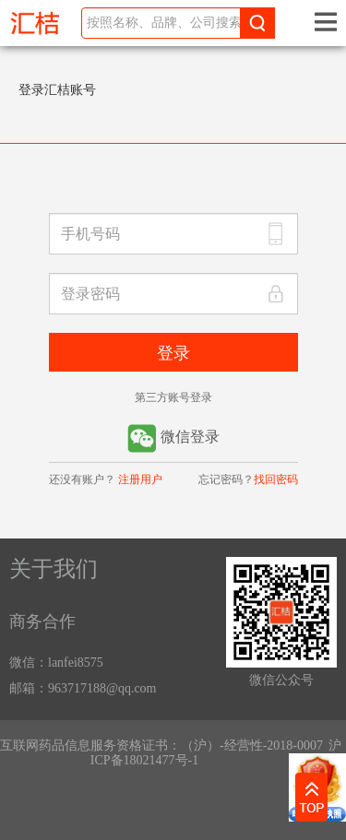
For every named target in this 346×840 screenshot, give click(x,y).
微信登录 (173, 438)
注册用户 (140, 479)
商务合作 (42, 621)
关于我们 (53, 569)
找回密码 (276, 479)
